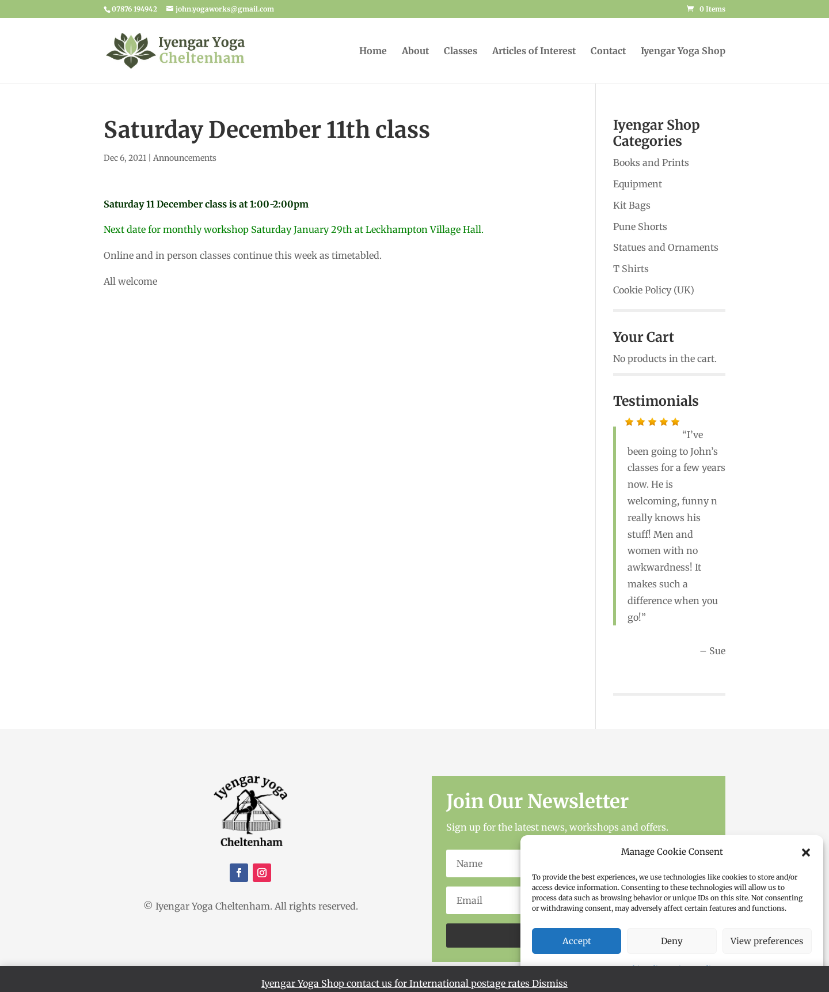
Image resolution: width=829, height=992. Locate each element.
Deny (672, 941)
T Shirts (631, 268)
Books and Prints (651, 162)
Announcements (184, 158)
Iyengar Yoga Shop (683, 51)
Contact (608, 51)
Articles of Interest (534, 51)
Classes (460, 51)
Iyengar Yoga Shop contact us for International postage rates (396, 983)
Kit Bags (632, 205)
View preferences (767, 941)
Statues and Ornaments (665, 247)
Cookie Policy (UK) (653, 290)
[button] (806, 852)
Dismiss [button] (550, 983)
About (415, 51)
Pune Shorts (640, 226)
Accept (576, 941)
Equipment (637, 184)
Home (373, 51)
